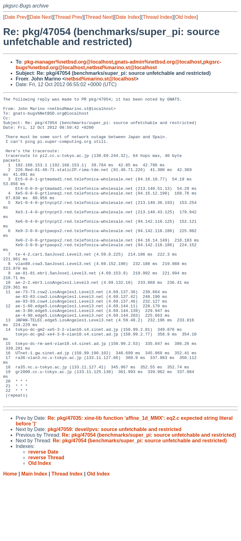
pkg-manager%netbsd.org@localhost (68, 62)
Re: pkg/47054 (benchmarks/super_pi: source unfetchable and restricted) (149, 496)
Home (10, 535)
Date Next (40, 17)
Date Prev (15, 17)
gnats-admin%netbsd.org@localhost (158, 62)
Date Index (127, 17)
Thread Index (157, 17)
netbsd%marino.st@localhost (121, 67)
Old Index (185, 17)
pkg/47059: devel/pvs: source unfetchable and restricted (114, 490)
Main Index (34, 535)
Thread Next (99, 17)
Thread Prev (69, 17)
